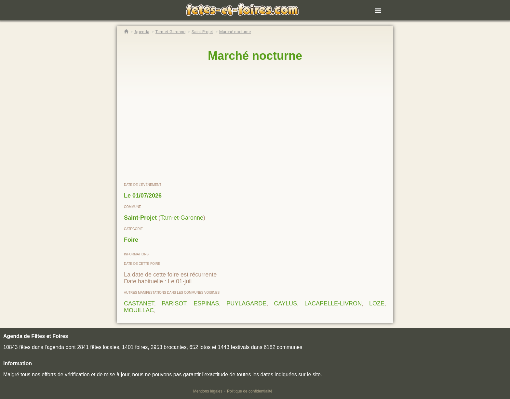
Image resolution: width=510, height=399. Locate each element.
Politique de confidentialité (249, 391)
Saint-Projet (140, 217)
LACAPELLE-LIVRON (333, 303)
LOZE (376, 303)
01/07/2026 (147, 195)
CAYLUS (285, 303)
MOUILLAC (139, 310)
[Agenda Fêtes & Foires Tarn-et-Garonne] (170, 31)
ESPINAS (206, 303)
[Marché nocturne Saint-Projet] (235, 31)
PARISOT (174, 303)
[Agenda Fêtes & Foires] (141, 31)
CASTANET (139, 303)
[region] (255, 122)
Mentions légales (207, 391)
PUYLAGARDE (246, 303)
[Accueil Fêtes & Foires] (126, 31)
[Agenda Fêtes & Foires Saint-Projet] (202, 31)
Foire (131, 240)
